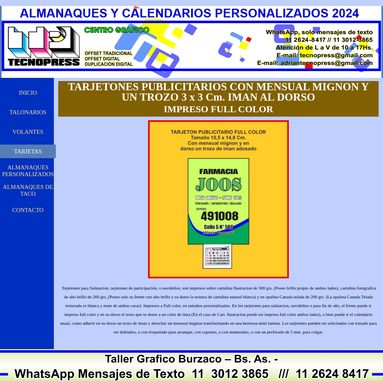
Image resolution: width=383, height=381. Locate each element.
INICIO (28, 92)
